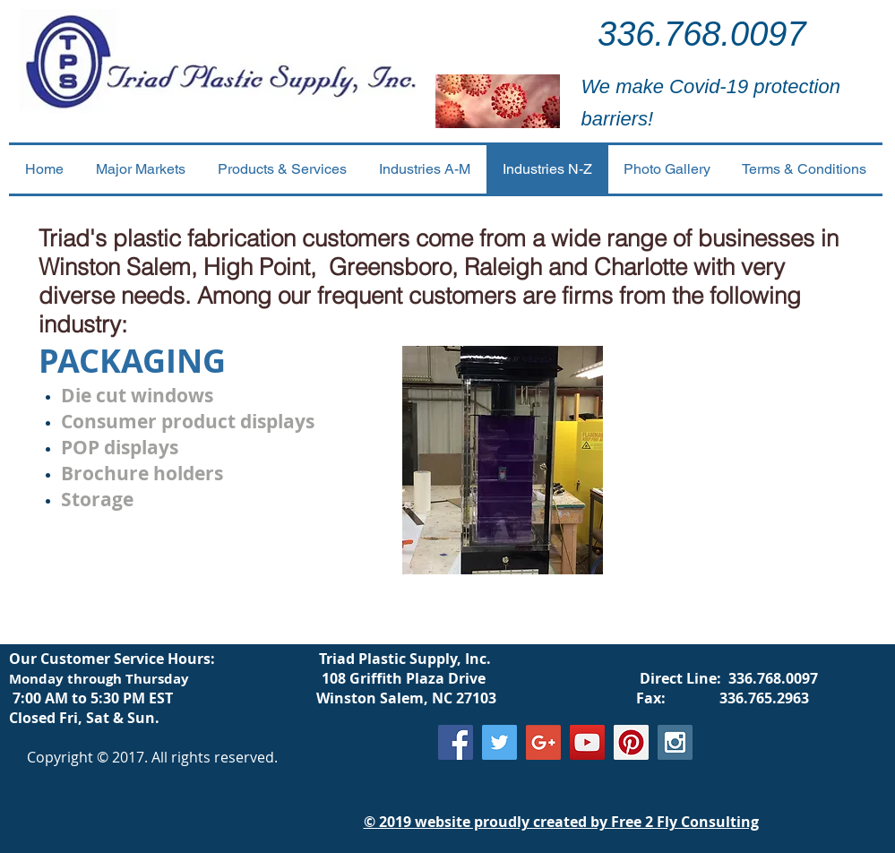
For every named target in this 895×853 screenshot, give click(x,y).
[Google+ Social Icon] (543, 742)
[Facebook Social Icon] (455, 742)
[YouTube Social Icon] (587, 742)
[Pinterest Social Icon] (631, 742)
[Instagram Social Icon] (675, 742)
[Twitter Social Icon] (499, 742)
